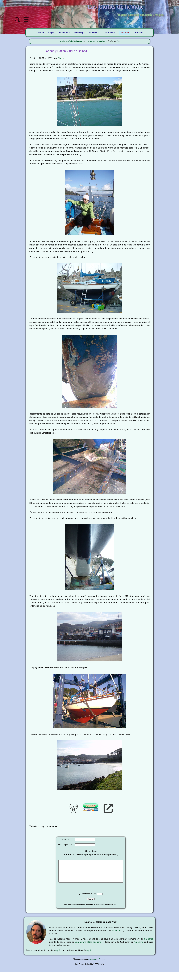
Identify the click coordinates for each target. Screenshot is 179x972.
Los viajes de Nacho (95, 41)
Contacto (102, 964)
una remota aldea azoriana (88, 946)
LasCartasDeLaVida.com (70, 41)
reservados (92, 964)
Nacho (61, 58)
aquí (57, 955)
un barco (148, 943)
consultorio (117, 935)
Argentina (138, 946)
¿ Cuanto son (85, 898)
